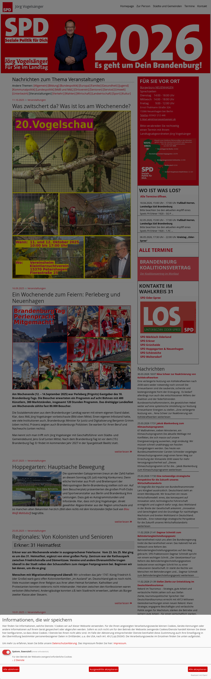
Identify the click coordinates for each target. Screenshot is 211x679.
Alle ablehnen (11, 669)
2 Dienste (18, 660)
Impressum (120, 643)
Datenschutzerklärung (64, 643)
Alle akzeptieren (198, 669)
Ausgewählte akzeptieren (104, 669)
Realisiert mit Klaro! (199, 675)
